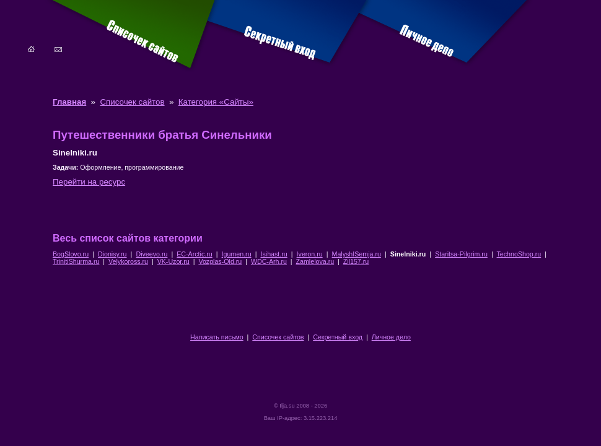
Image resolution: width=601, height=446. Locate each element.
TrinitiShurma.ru (76, 261)
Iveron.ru (310, 254)
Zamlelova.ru (315, 261)
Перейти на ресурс (89, 181)
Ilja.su (286, 406)
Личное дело (391, 337)
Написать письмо (216, 337)
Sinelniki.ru (408, 254)
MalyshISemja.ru (356, 254)
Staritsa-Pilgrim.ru (461, 254)
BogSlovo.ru (71, 254)
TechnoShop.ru (519, 254)
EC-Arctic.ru (194, 254)
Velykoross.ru (128, 261)
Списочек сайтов (132, 102)
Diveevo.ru (151, 254)
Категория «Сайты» (215, 102)
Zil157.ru (356, 261)
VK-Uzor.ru (173, 261)
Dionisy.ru (112, 254)
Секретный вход (337, 337)
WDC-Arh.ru (269, 261)
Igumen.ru (237, 254)
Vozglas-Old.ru (220, 261)
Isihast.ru (273, 254)
